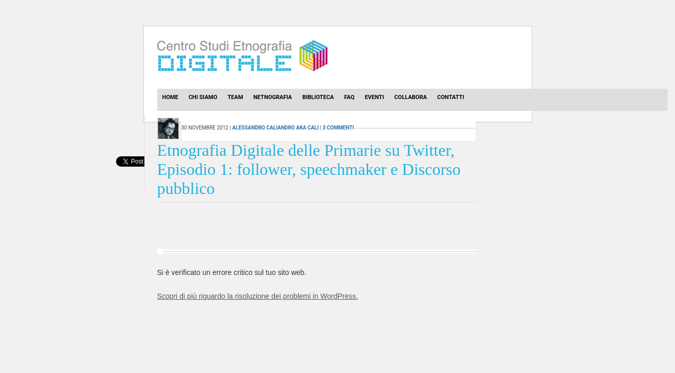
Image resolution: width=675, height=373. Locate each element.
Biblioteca (318, 97)
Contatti (450, 97)
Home (170, 97)
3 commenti (338, 128)
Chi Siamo (203, 97)
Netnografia (272, 97)
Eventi (374, 97)
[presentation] (130, 172)
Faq (349, 97)
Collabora (410, 97)
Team (235, 97)
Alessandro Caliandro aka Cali (275, 128)
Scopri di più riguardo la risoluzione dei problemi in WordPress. (257, 296)
